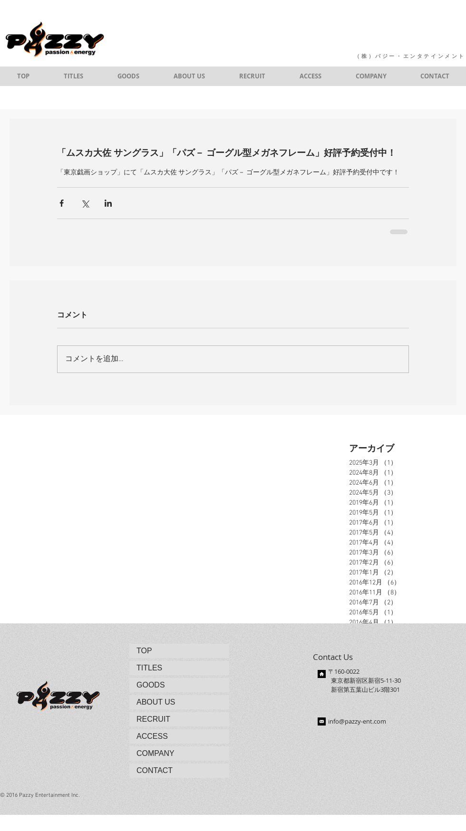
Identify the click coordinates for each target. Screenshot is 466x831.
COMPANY (155, 753)
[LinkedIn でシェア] (108, 203)
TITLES (149, 668)
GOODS (150, 685)
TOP (144, 651)
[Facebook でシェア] (61, 203)
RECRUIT (153, 719)
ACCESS (152, 736)
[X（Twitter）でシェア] (84, 203)
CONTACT (154, 770)
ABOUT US (155, 702)
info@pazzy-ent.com (357, 721)
